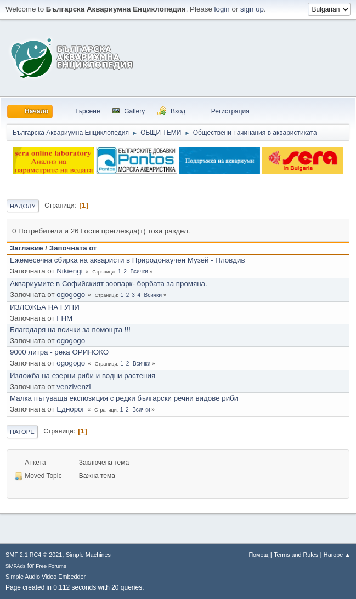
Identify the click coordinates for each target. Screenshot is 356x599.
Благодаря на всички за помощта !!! (70, 330)
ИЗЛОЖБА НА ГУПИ (45, 307)
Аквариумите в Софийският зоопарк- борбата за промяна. (108, 283)
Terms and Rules (296, 554)
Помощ (258, 554)
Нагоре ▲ (337, 554)
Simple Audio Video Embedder (45, 576)
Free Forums (51, 566)
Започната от (73, 248)
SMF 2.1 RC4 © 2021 (33, 554)
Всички (139, 272)
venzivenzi (73, 387)
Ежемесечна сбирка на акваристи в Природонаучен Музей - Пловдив (127, 260)
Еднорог (70, 409)
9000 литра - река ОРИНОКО (59, 352)
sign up (252, 9)
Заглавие (26, 248)
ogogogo (70, 294)
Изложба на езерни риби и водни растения (82, 376)
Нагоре (22, 432)
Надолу (23, 206)
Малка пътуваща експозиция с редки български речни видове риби (124, 398)
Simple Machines (88, 554)
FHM (64, 318)
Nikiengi (69, 271)
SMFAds (15, 566)
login (222, 9)
